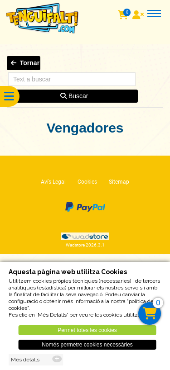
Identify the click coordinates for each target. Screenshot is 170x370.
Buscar (74, 96)
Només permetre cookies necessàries (87, 347)
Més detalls (25, 362)
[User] (139, 15)
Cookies (87, 182)
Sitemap (119, 182)
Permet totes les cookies (87, 333)
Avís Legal (53, 182)
